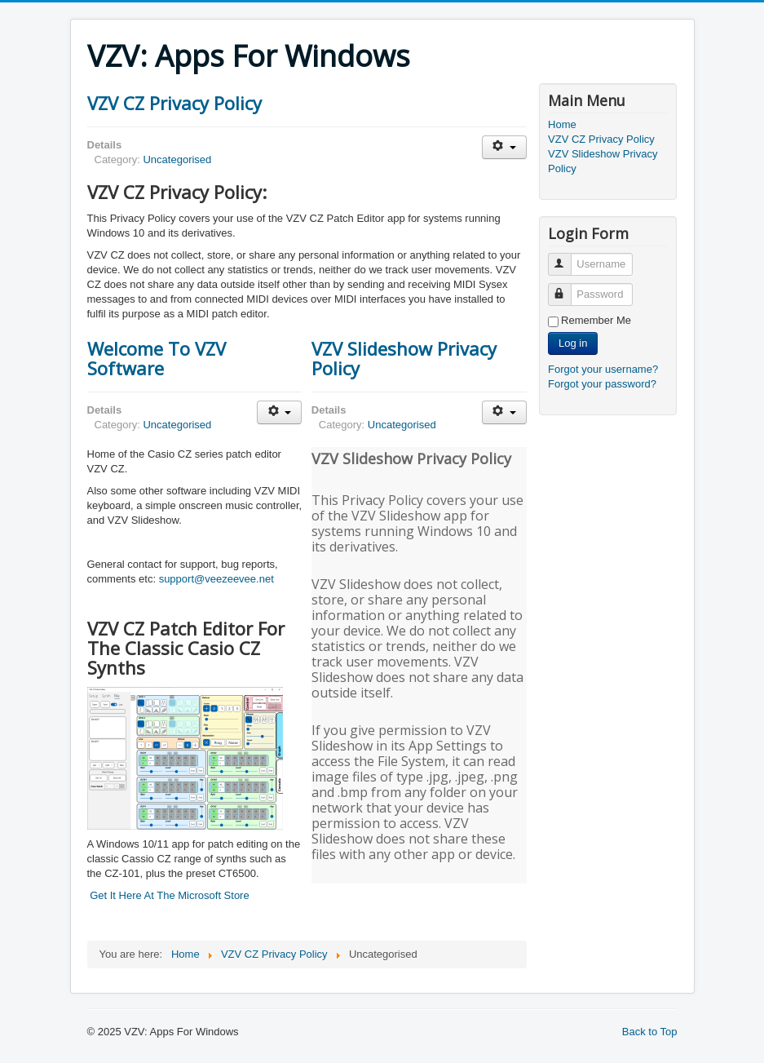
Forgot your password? (602, 384)
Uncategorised (177, 159)
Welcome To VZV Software (156, 358)
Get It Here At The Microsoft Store (170, 895)
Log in (573, 343)
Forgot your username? (603, 369)
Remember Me (596, 320)
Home (562, 124)
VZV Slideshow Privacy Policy (404, 358)
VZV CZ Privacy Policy (174, 103)
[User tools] (504, 147)
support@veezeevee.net (216, 579)
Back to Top (650, 1031)
